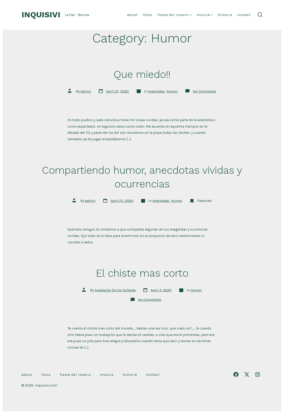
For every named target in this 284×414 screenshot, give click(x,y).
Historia (225, 15)
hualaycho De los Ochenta (115, 290)
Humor (172, 91)
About (132, 15)
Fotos (147, 15)
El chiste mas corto (142, 273)
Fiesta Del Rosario (174, 15)
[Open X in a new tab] (247, 374)
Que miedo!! (142, 74)
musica (205, 15)
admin (86, 91)
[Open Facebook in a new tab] (236, 374)
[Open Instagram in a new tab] (257, 374)
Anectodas (156, 91)
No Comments (204, 91)
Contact (244, 15)
